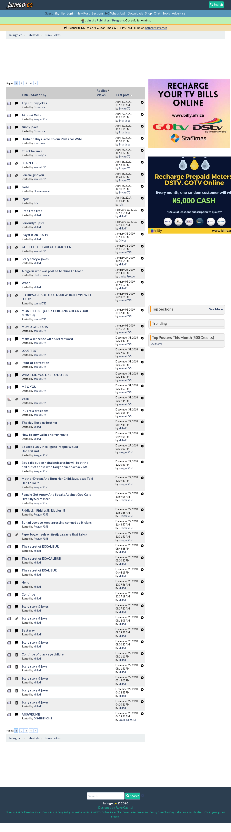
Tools (166, 13)
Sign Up (59, 13)
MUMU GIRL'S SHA (35, 327)
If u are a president (35, 411)
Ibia (36, 203)
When (26, 283)
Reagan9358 (41, 119)
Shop (148, 13)
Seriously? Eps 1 (33, 223)
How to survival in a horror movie (45, 434)
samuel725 (40, 167)
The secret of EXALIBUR (39, 570)
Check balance (32, 151)
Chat (157, 13)
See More (216, 309)
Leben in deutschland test (189, 812)
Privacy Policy (63, 812)
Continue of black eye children (44, 654)
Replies (102, 90)
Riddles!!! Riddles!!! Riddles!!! (43, 510)
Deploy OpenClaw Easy (162, 812)
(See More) (156, 344)
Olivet (122, 240)
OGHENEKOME (43, 718)
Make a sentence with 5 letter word (47, 339)
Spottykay (39, 143)
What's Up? (117, 13)
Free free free (32, 211)
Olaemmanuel (42, 191)
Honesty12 (40, 155)
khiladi (37, 215)
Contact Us (48, 812)
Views (101, 95)
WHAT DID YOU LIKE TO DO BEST (46, 375)
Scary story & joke (34, 618)
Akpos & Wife (31, 115)
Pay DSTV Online (100, 812)
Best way (28, 630)
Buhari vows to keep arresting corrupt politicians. (57, 522)
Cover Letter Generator (136, 812)
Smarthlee (124, 120)
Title (25, 95)
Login (70, 13)
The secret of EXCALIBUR (40, 546)
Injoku (26, 199)
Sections (97, 13)
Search (132, 796)
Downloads (135, 13)
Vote (25, 398)
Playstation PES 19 (35, 235)
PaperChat (116, 812)
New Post (83, 13)
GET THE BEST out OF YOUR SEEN (46, 247)
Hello (25, 582)
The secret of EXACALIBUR (41, 558)
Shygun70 (124, 108)
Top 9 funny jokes (34, 103)
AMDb (86, 812)
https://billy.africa (156, 27)
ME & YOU (29, 386)
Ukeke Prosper (42, 275)
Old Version (27, 812)
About (38, 812)
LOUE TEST (30, 350)
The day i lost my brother (39, 422)
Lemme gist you (33, 175)
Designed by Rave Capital (115, 807)
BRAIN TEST (30, 163)
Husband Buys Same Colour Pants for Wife (52, 139)
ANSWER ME (31, 714)
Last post (124, 95)
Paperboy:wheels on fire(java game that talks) (54, 534)
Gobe (26, 187)
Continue (28, 594)
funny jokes (30, 127)
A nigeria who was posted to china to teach (52, 271)
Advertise (178, 13)
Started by (38, 95)
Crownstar (40, 107)
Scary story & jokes (35, 259)
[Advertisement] (81, 58)
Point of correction (35, 363)
